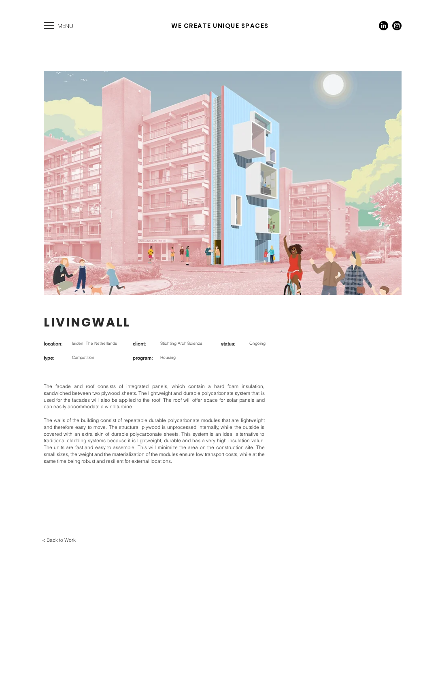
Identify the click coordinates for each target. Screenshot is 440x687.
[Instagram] (397, 25)
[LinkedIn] (383, 25)
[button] (49, 25)
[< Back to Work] (59, 540)
